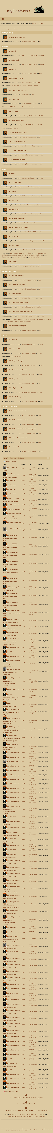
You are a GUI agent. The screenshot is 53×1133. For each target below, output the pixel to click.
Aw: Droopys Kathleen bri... (29, 116)
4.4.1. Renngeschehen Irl (17, 319)
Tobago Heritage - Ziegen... (29, 330)
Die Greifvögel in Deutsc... (29, 442)
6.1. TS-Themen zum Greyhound (20, 420)
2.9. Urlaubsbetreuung (17, 141)
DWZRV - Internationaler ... (29, 280)
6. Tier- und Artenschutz (17, 411)
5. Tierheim (13, 340)
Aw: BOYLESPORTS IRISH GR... (30, 316)
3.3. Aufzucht (13, 200)
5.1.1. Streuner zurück (16, 356)
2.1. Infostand (14, 60)
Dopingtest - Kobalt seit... (28, 266)
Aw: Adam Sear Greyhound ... (30, 241)
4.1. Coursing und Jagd (17, 285)
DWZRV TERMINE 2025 (13, 689)
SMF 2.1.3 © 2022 (5, 1129)
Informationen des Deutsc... (29, 178)
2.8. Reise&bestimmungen (18, 132)
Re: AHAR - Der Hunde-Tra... (29, 392)
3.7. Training (13, 236)
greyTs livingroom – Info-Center (14, 458)
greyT (40, 41)
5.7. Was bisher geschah (17, 397)
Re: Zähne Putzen (26, 223)
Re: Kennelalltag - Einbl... (28, 187)
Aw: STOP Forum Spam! (28, 82)
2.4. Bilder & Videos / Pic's (18, 90)
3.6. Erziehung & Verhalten (18, 227)
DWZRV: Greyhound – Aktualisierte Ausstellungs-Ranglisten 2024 (11, 729)
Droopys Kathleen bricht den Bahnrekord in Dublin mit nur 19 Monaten (11, 939)
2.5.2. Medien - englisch (30, 107)
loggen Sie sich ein (37, 23)
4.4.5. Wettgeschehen (26, 321)
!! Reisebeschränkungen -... (29, 137)
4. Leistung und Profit (16, 276)
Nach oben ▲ (48, 1129)
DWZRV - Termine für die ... (29, 196)
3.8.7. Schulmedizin (37, 255)
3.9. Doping (13, 262)
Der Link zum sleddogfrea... (29, 73)
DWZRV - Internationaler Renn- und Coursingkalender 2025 (10, 697)
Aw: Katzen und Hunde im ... (29, 344)
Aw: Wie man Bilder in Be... (29, 41)
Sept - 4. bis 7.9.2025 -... (28, 307)
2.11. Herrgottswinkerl (17, 159)
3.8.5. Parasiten (13, 255)
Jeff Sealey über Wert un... (29, 298)
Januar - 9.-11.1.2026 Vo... (29, 125)
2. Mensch (12, 51)
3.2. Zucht (12, 191)
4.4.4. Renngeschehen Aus (12, 321)
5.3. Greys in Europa (16, 361)
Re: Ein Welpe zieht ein (28, 205)
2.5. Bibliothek (14, 99)
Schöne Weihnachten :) (14, 509)
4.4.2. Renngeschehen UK (31, 319)
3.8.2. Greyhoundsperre (25, 253)
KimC (40, 146)
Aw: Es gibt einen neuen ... (29, 164)
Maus (38, 205)
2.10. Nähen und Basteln (17, 150)
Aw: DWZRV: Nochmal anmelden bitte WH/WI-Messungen (11, 672)
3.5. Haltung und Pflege (17, 218)
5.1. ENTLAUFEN (14, 349)
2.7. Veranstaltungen (16, 120)
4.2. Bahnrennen (15, 294)
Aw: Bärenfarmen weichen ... (29, 451)
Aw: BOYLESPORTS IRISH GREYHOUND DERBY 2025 (10, 538)
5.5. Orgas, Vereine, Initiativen (19, 379)
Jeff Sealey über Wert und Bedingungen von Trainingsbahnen (11, 663)
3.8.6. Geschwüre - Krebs (25, 255)
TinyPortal (19, 1129)
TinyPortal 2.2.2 (10, 1131)
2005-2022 (17, 1131)
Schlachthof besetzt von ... (29, 433)
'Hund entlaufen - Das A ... (29, 353)
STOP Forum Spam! (13, 761)
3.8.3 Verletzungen (38, 253)
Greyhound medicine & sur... (29, 104)
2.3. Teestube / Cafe (16, 78)
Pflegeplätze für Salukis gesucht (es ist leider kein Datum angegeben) (11, 738)
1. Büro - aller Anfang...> (17, 37)
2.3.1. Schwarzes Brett (16, 86)
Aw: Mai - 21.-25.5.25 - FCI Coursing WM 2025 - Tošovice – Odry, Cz (11, 641)
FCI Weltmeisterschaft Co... (29, 289)
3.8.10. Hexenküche (33, 257)
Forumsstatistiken (11, 1091)
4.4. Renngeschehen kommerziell (20, 312)
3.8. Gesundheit (14, 245)
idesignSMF (24, 1131)
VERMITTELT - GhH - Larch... (29, 374)
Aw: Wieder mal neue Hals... (29, 155)
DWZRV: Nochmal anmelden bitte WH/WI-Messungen (10, 746)
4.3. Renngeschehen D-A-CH (18, 303)
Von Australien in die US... (29, 424)
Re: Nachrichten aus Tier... (29, 415)
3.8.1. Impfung (14, 253)
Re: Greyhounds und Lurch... (29, 365)
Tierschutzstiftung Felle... (28, 383)
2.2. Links (12, 69)
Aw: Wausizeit (25, 95)
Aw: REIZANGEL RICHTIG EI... (29, 232)
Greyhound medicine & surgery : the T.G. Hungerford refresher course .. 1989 (12, 516)
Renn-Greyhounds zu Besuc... (30, 64)
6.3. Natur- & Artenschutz (18, 438)
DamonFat (32, 1104)
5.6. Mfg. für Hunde (15, 388)
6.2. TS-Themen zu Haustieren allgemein (23, 429)
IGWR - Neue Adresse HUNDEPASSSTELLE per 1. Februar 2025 (11, 720)
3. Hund (12, 173)
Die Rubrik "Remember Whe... (30, 401)
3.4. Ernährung (14, 209)
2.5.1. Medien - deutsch (16, 107)
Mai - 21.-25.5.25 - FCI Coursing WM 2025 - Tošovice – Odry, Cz (12, 712)
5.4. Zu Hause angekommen (19, 370)
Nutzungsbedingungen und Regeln (35, 1129)
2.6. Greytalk (13, 111)
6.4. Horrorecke (14, 447)
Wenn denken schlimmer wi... (30, 55)
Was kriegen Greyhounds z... (29, 214)
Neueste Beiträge (10, 461)
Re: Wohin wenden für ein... (29, 146)
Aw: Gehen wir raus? (13, 505)
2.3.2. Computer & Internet (30, 86)
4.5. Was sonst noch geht (17, 326)
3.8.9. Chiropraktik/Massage (19, 257)
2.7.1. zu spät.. (14, 128)
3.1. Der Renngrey (15, 182)
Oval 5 (42, 55)
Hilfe (24, 1129)
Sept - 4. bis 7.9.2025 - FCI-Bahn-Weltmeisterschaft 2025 (11, 613)
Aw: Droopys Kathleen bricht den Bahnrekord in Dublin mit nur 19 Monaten (11, 889)
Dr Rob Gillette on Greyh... (29, 250)
